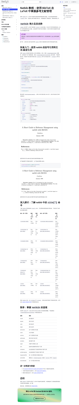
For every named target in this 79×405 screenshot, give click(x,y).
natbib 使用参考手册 (26, 302)
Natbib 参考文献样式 (41, 370)
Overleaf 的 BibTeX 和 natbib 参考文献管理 (33, 368)
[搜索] (31, 2)
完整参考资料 (34, 386)
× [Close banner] (59, 390)
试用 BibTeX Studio (39, 398)
